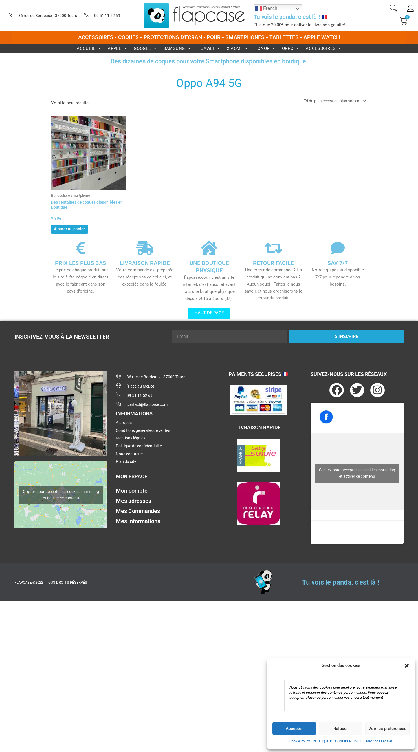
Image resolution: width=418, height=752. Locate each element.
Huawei (208, 48)
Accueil (89, 48)
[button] (407, 666)
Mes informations (138, 531)
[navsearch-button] (393, 8)
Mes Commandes (138, 521)
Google (145, 48)
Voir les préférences (387, 728)
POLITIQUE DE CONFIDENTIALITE (338, 741)
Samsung (177, 48)
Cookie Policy (299, 741)
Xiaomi (237, 48)
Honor (264, 48)
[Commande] (330, 101)
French (266, 8)
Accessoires (323, 48)
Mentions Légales (379, 741)
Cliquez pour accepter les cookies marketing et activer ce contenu (61, 499)
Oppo (290, 48)
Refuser (340, 728)
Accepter (294, 728)
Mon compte (132, 501)
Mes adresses (133, 511)
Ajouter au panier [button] (78, 231)
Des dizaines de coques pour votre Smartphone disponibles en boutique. (209, 61)
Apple (117, 48)
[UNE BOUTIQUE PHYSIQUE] (209, 252)
